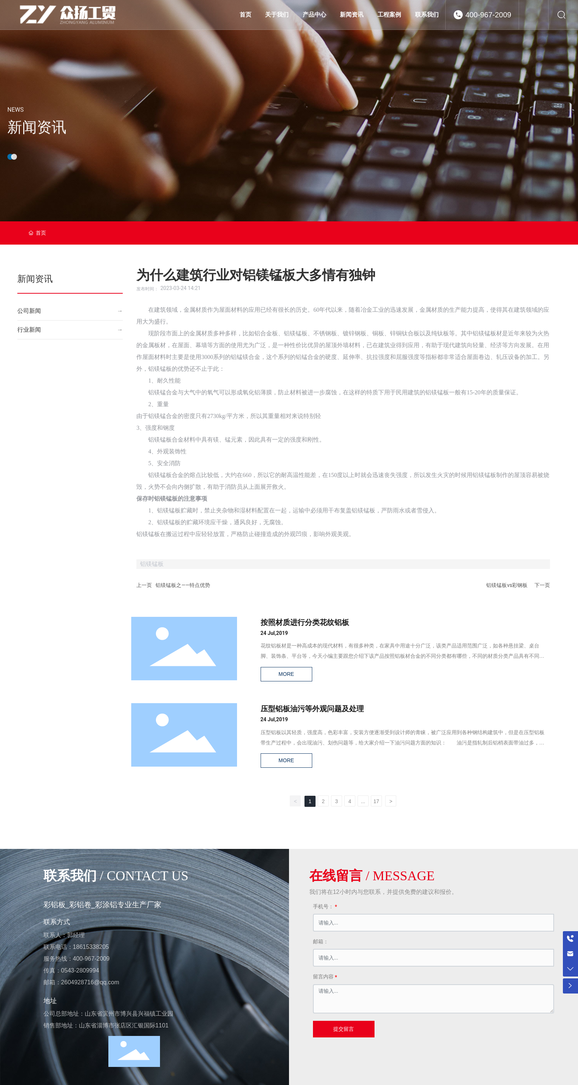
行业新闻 (29, 329)
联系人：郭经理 (64, 935)
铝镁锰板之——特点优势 (183, 585)
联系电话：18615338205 (76, 946)
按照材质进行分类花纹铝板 (305, 623)
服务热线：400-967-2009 (76, 958)
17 (376, 801)
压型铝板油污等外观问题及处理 (312, 709)
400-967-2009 (488, 15)
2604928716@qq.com (90, 982)
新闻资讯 (36, 140)
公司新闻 (29, 310)
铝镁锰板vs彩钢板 (506, 585)
